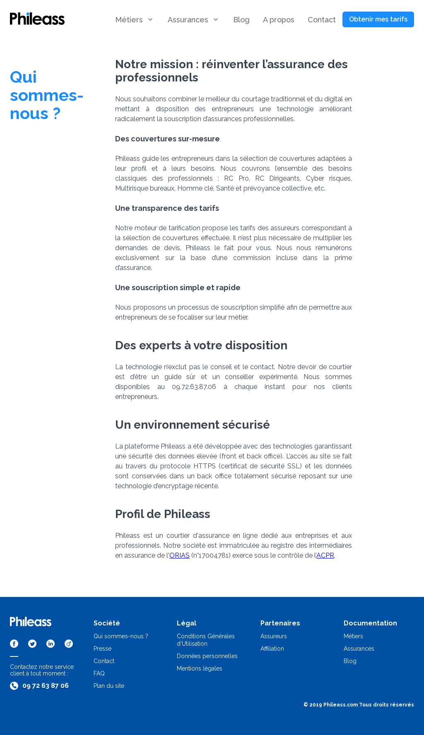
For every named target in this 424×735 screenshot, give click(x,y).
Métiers (353, 636)
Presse (102, 648)
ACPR (325, 555)
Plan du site (109, 685)
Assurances (359, 648)
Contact (104, 661)
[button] (241, 19)
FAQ (99, 673)
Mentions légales (199, 668)
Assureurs (273, 636)
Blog (350, 661)
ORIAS (179, 555)
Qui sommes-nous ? (121, 636)
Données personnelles (207, 656)
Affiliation (272, 648)
